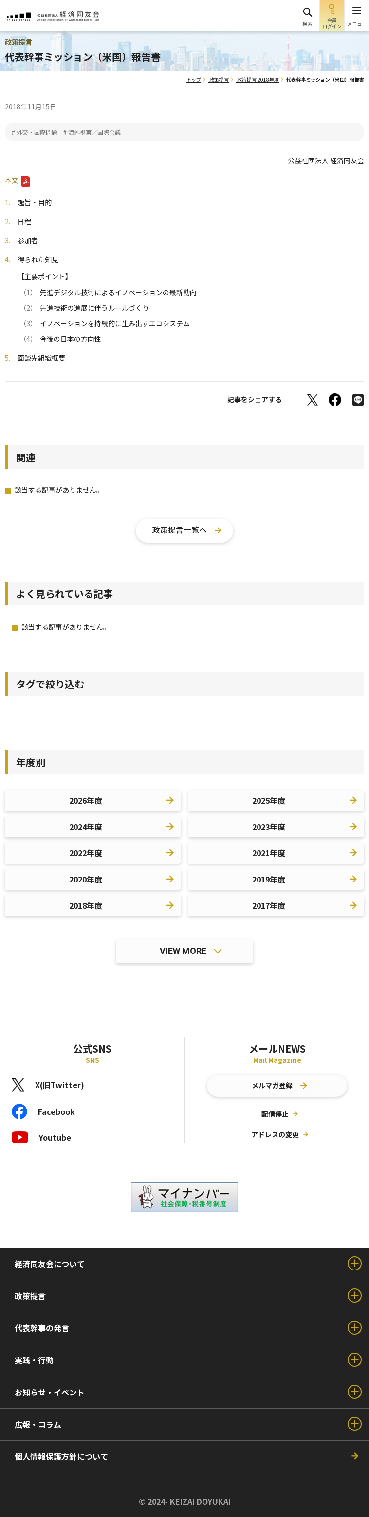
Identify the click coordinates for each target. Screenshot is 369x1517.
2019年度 (268, 879)
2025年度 (268, 800)
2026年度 (85, 800)
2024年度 (85, 826)
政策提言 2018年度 (258, 79)
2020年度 (85, 879)
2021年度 (268, 853)
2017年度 (268, 905)
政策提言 (219, 79)
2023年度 (268, 826)
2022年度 (85, 853)
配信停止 (275, 1114)
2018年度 (85, 905)
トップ (193, 79)
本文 (11, 180)
